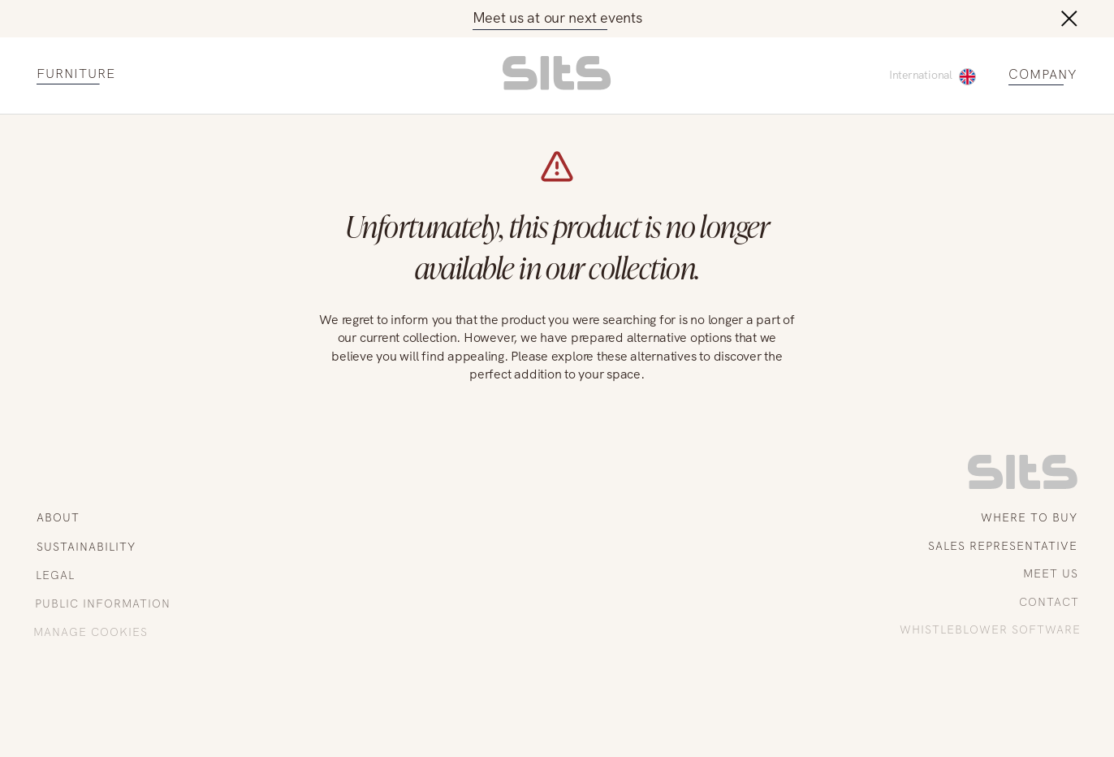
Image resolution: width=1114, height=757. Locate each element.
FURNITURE (76, 74)
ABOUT (58, 517)
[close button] (1069, 19)
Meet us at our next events (557, 17)
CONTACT (1051, 602)
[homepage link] (557, 85)
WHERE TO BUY (1029, 517)
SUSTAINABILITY (85, 546)
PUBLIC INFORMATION (101, 603)
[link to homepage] (1022, 485)
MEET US (1052, 573)
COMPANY (1042, 75)
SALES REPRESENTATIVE (1003, 546)
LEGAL (53, 575)
